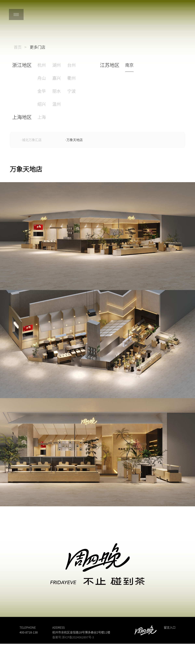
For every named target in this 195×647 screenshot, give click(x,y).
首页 (18, 47)
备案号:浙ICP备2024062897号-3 (73, 637)
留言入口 (170, 627)
